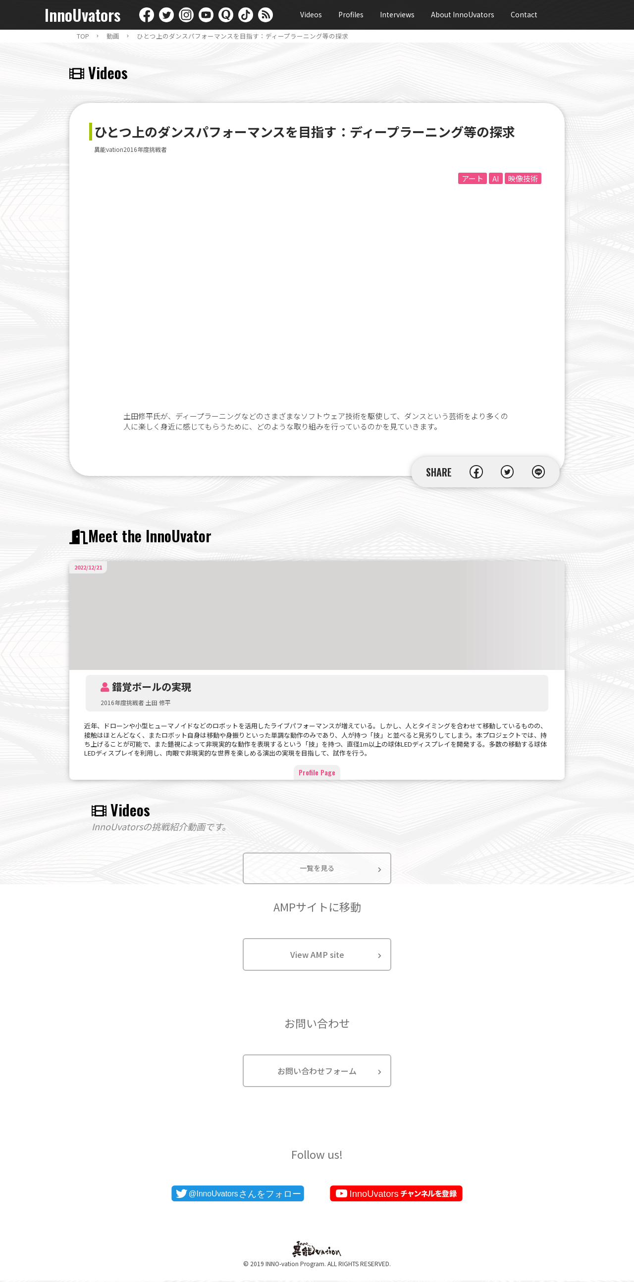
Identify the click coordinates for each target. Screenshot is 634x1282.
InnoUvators (82, 15)
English (562, 14)
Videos (311, 14)
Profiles (351, 14)
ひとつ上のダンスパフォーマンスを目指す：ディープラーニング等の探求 (242, 36)
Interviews (397, 14)
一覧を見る (317, 869)
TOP (83, 36)
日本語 (582, 14)
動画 (112, 36)
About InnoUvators (462, 14)
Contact (524, 14)
